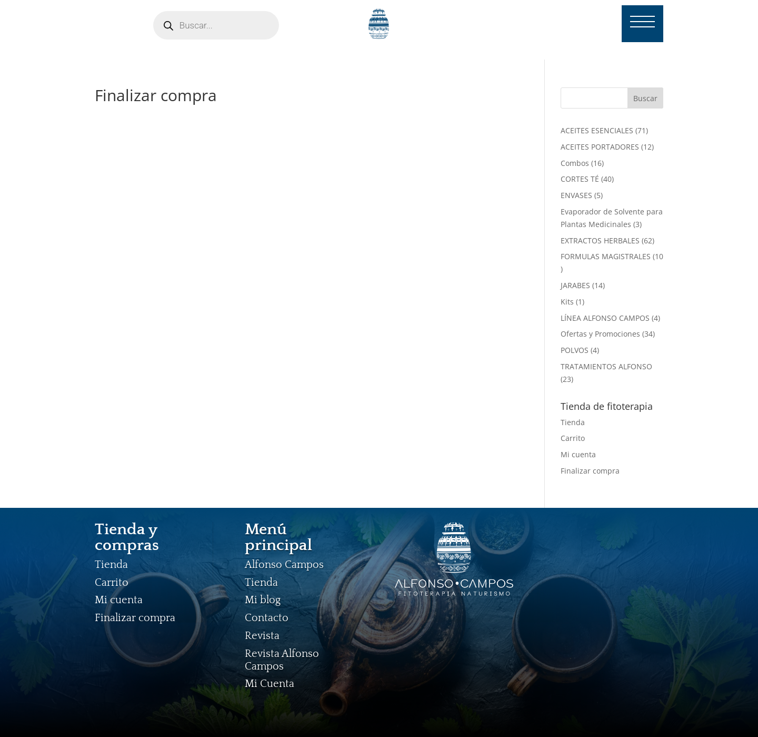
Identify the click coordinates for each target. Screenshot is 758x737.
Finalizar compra (590, 471)
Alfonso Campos (284, 565)
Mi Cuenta (269, 684)
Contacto (266, 618)
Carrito (573, 438)
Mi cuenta (578, 454)
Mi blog (263, 600)
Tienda (573, 422)
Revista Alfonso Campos (282, 660)
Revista (262, 636)
